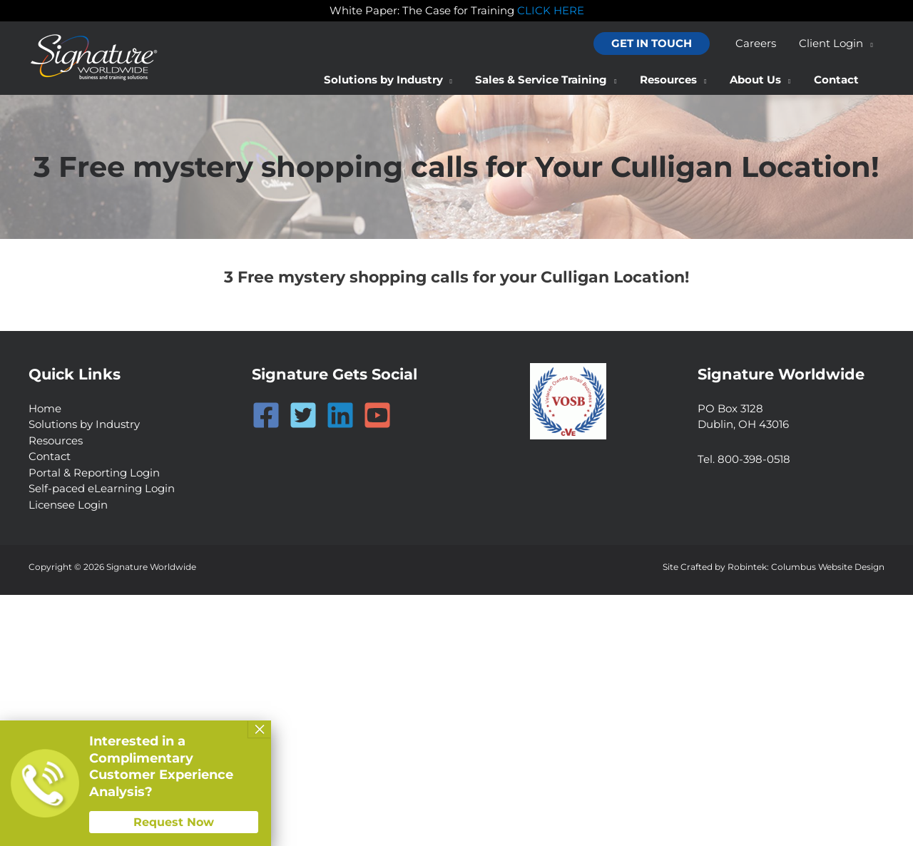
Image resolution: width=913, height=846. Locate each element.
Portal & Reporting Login (94, 472)
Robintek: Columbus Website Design (806, 566)
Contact (50, 456)
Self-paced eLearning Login (102, 488)
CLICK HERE (550, 10)
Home (45, 408)
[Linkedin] (340, 415)
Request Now (173, 822)
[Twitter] (303, 415)
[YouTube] (377, 415)
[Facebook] (266, 415)
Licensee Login (68, 504)
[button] (655, 44)
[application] (869, 43)
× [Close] (259, 729)
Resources (56, 440)
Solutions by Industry (84, 424)
